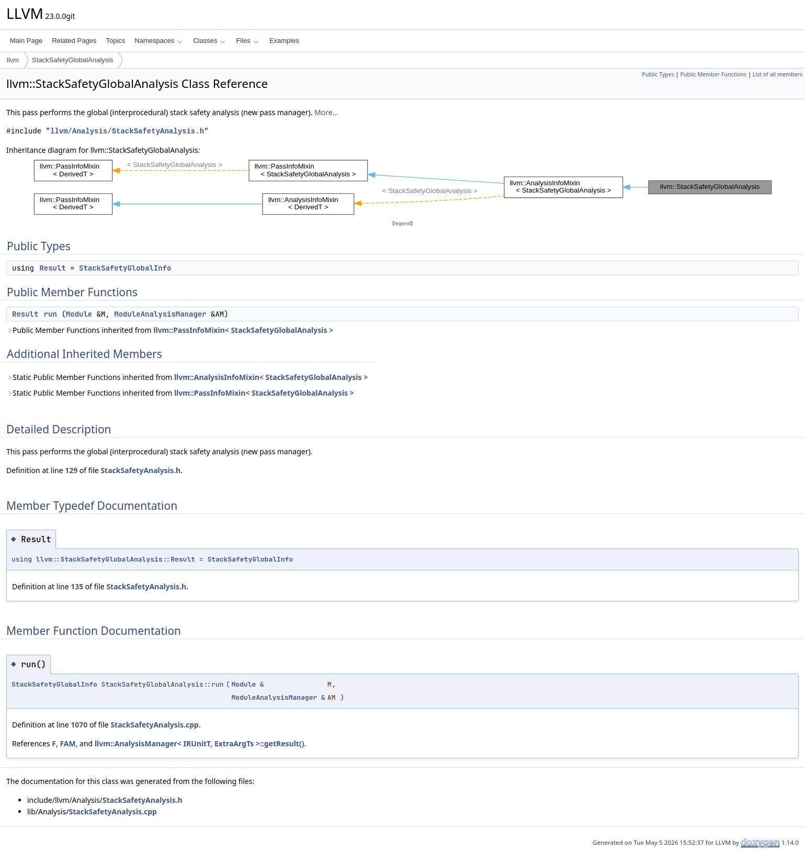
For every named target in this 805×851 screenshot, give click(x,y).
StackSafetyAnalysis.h (140, 470)
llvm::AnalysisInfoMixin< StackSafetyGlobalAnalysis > (271, 377)
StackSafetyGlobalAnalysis (72, 60)
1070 (79, 725)
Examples (284, 40)
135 (77, 586)
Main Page (26, 40)
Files (247, 40)
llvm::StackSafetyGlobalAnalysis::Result (115, 559)
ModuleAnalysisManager (160, 314)
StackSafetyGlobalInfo (125, 268)
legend (402, 223)
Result (52, 268)
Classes (209, 40)
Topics (115, 40)
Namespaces (158, 40)
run (50, 314)
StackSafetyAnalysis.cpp (154, 725)
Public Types (658, 74)
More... (326, 112)
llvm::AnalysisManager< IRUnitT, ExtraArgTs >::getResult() (199, 743)
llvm (13, 60)
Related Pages (74, 40)
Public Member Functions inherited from (169, 330)
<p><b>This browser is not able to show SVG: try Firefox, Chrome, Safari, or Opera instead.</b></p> (402, 187)
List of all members (777, 74)
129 (71, 470)
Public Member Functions (713, 74)
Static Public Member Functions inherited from (187, 377)
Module (79, 314)
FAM (67, 743)
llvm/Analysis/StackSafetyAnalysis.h (127, 131)
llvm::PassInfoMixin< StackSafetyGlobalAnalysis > (243, 330)
